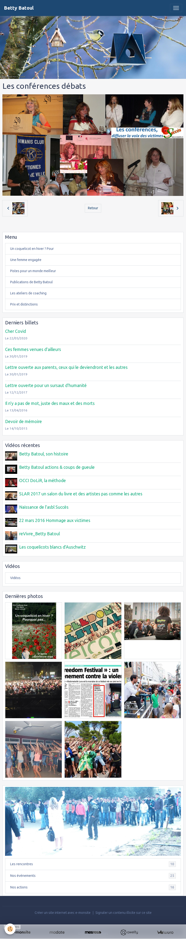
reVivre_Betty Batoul (39, 533)
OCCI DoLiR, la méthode (42, 480)
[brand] (19, 8)
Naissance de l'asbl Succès (44, 506)
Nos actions (93, 886)
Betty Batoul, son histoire (43, 454)
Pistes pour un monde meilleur (33, 271)
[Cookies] (10, 929)
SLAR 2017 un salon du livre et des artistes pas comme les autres (80, 493)
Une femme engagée (25, 260)
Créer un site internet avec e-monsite (63, 912)
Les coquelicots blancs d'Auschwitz (52, 546)
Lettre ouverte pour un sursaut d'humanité (46, 385)
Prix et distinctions (24, 304)
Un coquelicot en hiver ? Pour (32, 249)
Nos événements (93, 875)
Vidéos (15, 577)
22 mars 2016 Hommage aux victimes (54, 520)
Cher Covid (15, 331)
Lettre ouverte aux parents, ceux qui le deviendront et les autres (66, 367)
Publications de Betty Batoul (31, 282)
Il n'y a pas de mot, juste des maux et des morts (50, 403)
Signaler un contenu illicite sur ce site (123, 912)
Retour (93, 208)
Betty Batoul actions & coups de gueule (57, 467)
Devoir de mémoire (23, 421)
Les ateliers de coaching (28, 293)
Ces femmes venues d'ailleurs (33, 349)
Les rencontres (93, 863)
